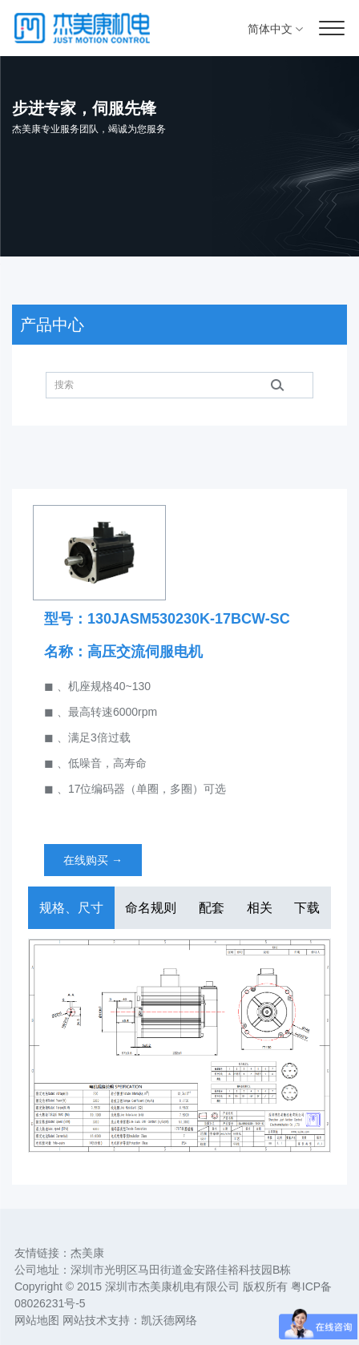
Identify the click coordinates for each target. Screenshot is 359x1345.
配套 (211, 908)
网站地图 (36, 1320)
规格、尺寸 (71, 908)
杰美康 (87, 1252)
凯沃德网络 (169, 1320)
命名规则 (150, 908)
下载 (307, 908)
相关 (259, 908)
